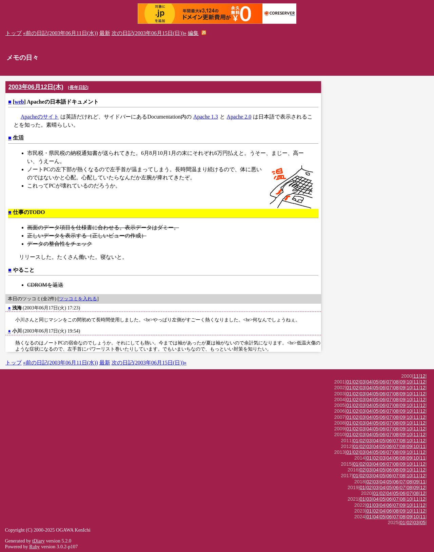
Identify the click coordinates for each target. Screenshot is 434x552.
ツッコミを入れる (78, 298)
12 (423, 376)
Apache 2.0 (238, 117)
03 (362, 382)
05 (375, 382)
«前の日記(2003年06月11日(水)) (60, 33)
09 (402, 382)
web (19, 102)
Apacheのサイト (40, 117)
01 (349, 382)
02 (355, 382)
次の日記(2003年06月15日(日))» (149, 33)
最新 (104, 33)
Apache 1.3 (205, 117)
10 (409, 382)
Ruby (34, 546)
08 (396, 382)
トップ (13, 33)
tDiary (38, 541)
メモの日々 (22, 57)
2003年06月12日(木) (35, 87)
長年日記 (78, 87)
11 (416, 376)
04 (369, 382)
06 (382, 382)
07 (389, 382)
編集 (193, 33)
